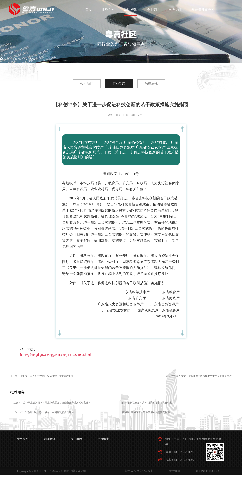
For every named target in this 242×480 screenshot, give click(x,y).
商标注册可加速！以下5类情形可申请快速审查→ (148, 402)
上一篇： (42, 376)
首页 (88, 9)
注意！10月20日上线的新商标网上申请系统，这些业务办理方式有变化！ (52, 402)
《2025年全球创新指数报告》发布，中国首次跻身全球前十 (44, 412)
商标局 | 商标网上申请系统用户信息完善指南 (146, 412)
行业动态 (31, 59)
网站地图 (173, 471)
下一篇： (196, 376)
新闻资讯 (17, 59)
